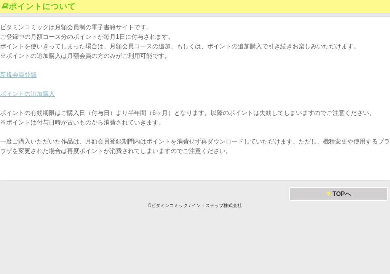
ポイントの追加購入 (27, 94)
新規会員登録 (18, 75)
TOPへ (338, 194)
